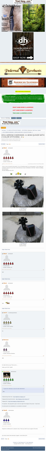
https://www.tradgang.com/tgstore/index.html (16, 401)
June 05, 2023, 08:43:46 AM (6, 355)
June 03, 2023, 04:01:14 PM (6, 298)
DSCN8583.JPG (23, 243)
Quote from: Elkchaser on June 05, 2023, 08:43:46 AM (14, 388)
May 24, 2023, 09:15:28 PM (6, 269)
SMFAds (3, 449)
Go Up (2, 438)
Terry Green (6, 371)
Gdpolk (39, 130)
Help (33, 447)
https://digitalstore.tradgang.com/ (19, 396)
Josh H (5, 312)
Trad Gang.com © (22, 442)
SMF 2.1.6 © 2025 (5, 447)
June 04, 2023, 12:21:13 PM (6, 328)
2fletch (5, 148)
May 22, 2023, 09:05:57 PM (7, 163)
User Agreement (29, 442)
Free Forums (7, 449)
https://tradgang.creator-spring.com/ (22, 399)
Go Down (3, 144)
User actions (42, 144)
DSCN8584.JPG (23, 208)
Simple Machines (11, 447)
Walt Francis (35, 130)
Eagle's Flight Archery (6, 249)
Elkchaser (5, 339)
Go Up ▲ (42, 447)
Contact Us (15, 442)
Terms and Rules (38, 447)
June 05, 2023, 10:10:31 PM (6, 385)
